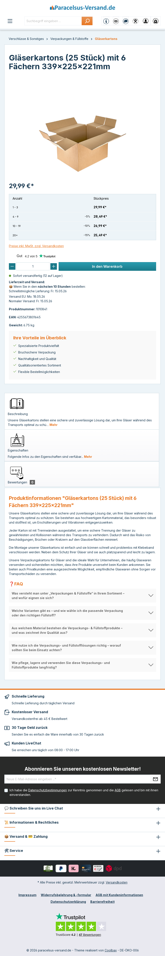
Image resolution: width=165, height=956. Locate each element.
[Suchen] (87, 20)
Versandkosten (116, 882)
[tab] (81, 411)
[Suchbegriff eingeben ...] (53, 20)
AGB (118, 790)
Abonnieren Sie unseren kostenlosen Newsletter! (83, 769)
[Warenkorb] (155, 20)
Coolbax (111, 950)
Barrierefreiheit (102, 901)
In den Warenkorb (107, 266)
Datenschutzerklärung (68, 901)
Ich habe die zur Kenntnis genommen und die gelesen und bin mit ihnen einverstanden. (84, 792)
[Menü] (10, 20)
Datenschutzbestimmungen (47, 790)
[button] (82, 596)
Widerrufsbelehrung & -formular (66, 895)
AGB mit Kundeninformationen (119, 895)
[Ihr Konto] (145, 20)
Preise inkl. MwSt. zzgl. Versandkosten (36, 246)
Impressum (27, 895)
